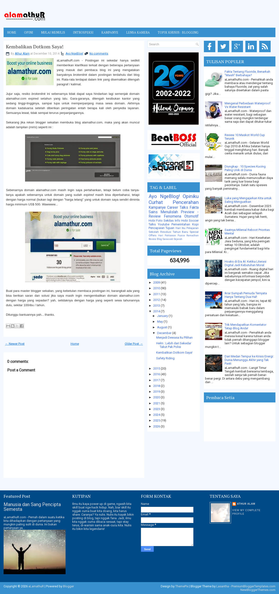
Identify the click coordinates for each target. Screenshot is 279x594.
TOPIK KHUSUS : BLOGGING (178, 32)
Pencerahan (186, 202)
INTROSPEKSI (83, 32)
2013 (157, 305)
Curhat (156, 202)
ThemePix (181, 586)
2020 (157, 397)
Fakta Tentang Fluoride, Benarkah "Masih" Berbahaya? (247, 73)
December (164, 333)
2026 (157, 426)
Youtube (163, 224)
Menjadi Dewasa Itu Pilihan (174, 337)
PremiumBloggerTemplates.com (253, 586)
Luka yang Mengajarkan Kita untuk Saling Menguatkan (248, 199)
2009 (157, 282)
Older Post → (134, 343)
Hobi (184, 220)
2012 (157, 300)
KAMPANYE (109, 32)
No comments (98, 53)
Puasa (181, 235)
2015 (157, 368)
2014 (157, 311)
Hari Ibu (181, 228)
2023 (157, 409)
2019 (157, 391)
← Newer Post (15, 343)
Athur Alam (22, 53)
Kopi (195, 224)
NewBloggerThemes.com (257, 590)
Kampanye (157, 207)
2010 (157, 288)
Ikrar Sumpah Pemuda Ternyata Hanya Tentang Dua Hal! (246, 295)
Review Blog (155, 239)
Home (11, 32)
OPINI (28, 32)
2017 (157, 380)
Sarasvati (168, 239)
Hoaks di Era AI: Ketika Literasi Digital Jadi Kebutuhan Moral (245, 263)
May (160, 321)
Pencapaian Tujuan (161, 228)
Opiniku (191, 196)
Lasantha (222, 586)
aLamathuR (36, 586)
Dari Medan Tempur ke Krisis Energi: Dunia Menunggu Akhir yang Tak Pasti (249, 360)
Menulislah (169, 212)
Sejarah (178, 239)
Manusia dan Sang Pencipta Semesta (32, 507)
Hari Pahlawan (167, 235)
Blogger (68, 586)
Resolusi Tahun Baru (174, 232)
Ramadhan (192, 235)
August (162, 327)
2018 (157, 386)
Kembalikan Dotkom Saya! (34, 46)
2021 (157, 403)
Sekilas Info (172, 220)
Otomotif (191, 216)
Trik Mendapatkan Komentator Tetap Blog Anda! (245, 326)
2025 (157, 420)
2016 (157, 374)
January (163, 316)
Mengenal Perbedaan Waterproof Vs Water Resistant (247, 105)
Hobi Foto (156, 220)
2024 (157, 414)
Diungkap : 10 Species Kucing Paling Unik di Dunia (245, 168)
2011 (157, 294)
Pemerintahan (180, 224)
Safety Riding (165, 358)
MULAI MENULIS (53, 32)
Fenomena (172, 216)
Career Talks (177, 207)
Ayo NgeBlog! (74, 53)
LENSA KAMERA (138, 32)
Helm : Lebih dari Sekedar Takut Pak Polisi (173, 345)
